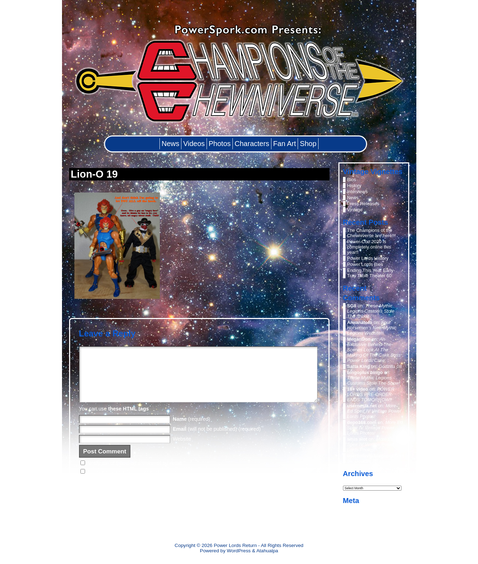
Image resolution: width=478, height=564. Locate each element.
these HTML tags (128, 419)
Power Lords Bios (365, 264)
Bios (351, 179)
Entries (359, 515)
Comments (363, 521)
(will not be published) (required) (217, 439)
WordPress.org (362, 526)
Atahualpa (267, 550)
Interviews (357, 191)
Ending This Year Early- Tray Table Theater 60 (371, 273)
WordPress (239, 550)
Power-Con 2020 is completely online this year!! (369, 247)
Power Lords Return (235, 545)
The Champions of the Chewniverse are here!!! (371, 233)
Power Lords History (368, 258)
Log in (353, 508)
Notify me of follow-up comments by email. (135, 474)
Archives (352, 481)
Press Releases (363, 203)
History (354, 185)
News (353, 197)
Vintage (355, 209)
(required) (191, 429)
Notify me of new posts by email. (124, 482)
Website (182, 449)
